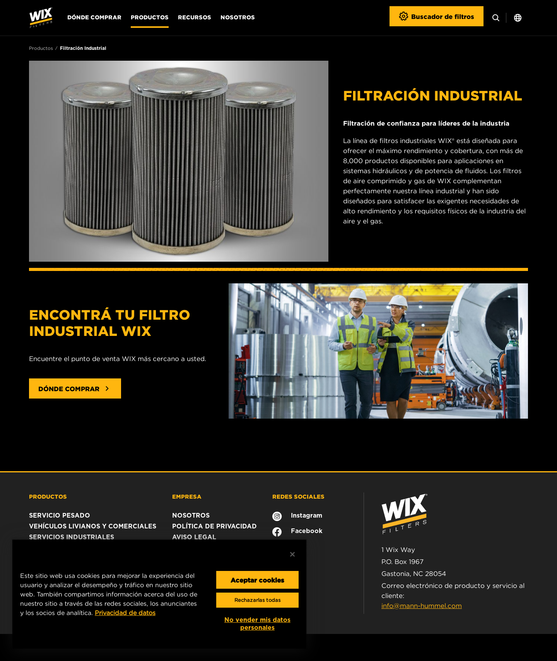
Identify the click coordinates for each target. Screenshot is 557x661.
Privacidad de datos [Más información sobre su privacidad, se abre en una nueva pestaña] (125, 613)
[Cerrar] (292, 554)
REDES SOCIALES (298, 496)
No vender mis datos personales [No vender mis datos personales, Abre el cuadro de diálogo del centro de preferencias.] (257, 623)
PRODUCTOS (48, 496)
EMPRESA (187, 496)
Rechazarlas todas (257, 600)
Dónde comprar (94, 17)
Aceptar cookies (257, 580)
